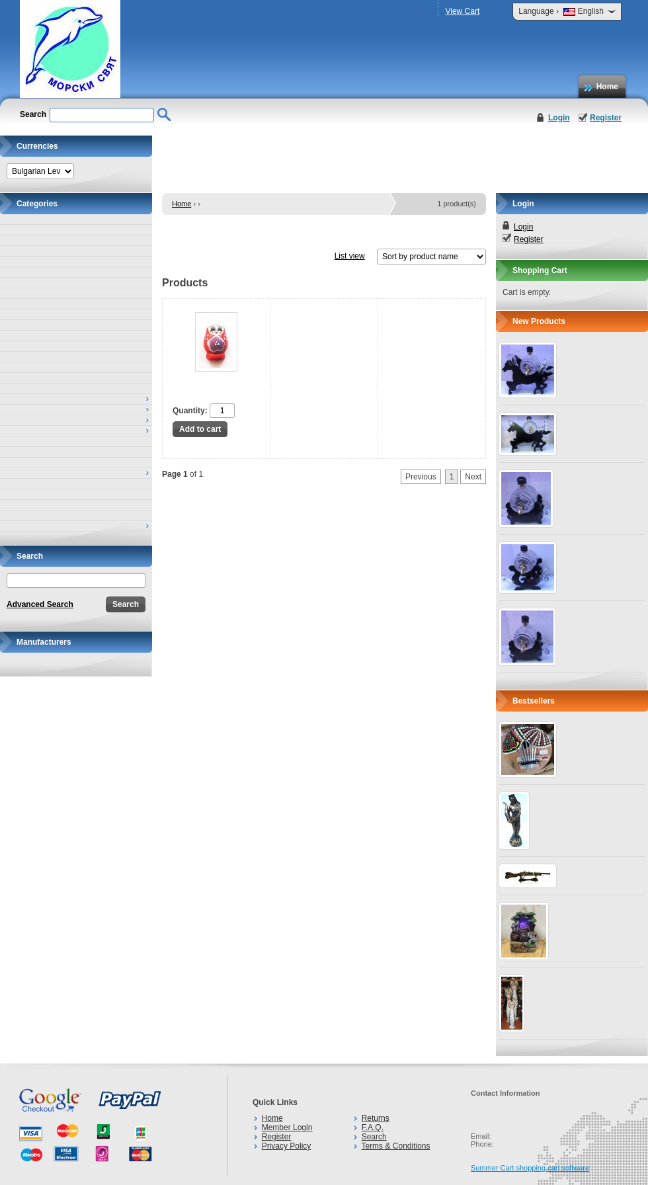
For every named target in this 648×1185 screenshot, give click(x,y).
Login (559, 117)
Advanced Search (40, 604)
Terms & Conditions (395, 1146)
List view (350, 256)
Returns (375, 1118)
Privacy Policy (286, 1146)
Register (606, 117)
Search (374, 1136)
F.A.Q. (373, 1127)
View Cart (462, 11)
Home (607, 86)
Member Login (287, 1127)
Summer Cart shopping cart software (530, 1168)
